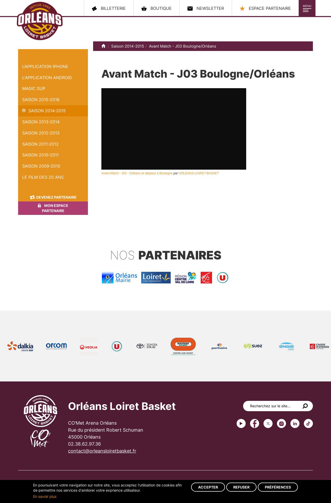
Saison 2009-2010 (41, 166)
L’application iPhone (45, 66)
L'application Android (47, 77)
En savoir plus (44, 496)
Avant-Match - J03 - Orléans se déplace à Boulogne (136, 173)
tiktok (308, 423)
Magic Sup (33, 88)
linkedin (294, 423)
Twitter (268, 423)
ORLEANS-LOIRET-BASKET (199, 173)
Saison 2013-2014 (40, 121)
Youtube (241, 423)
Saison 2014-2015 (47, 110)
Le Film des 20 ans (43, 177)
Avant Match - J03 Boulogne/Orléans (182, 46)
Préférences (278, 487)
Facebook (254, 423)
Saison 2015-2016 (40, 99)
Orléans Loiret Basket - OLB (40, 21)
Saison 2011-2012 (40, 144)
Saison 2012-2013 (40, 133)
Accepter (208, 487)
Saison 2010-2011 (40, 154)
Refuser (241, 487)
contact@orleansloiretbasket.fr (102, 451)
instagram (281, 423)
